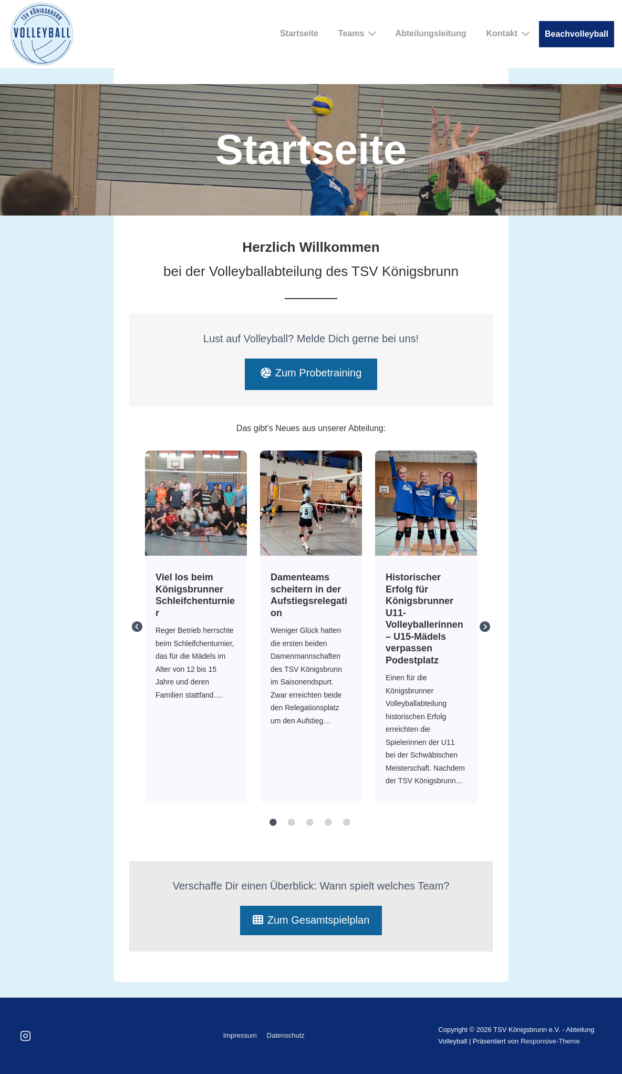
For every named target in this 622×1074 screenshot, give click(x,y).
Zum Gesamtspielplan (311, 920)
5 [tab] (346, 822)
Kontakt (509, 33)
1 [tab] (273, 822)
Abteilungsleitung (430, 33)
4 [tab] (328, 822)
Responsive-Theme (550, 1041)
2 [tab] (291, 822)
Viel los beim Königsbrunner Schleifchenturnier (195, 502)
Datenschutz (286, 1035)
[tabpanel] (196, 627)
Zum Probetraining (311, 373)
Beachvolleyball (576, 33)
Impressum (240, 1035)
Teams (359, 33)
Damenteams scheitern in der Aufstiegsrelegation (310, 502)
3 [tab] (310, 822)
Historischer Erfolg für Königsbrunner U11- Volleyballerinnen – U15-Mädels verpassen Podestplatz (425, 502)
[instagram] (26, 1036)
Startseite (299, 33)
